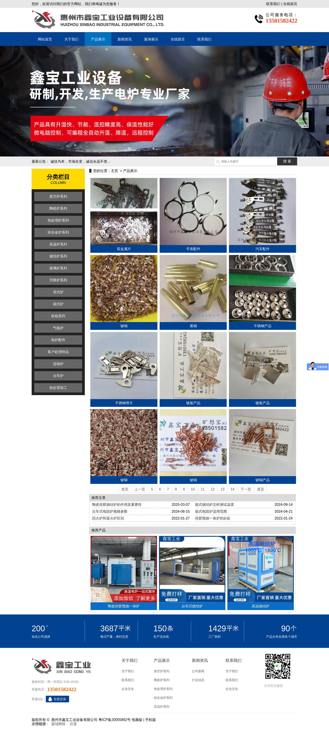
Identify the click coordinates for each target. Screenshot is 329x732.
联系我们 (273, 4)
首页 (124, 489)
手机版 (150, 720)
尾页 (260, 489)
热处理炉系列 (163, 689)
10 (193, 489)
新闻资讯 (125, 39)
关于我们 (71, 39)
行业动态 (198, 680)
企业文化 (128, 689)
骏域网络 (58, 724)
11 (203, 489)
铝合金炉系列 (163, 697)
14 (232, 489)
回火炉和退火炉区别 (108, 518)
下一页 (245, 489)
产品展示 (98, 39)
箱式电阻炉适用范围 (211, 511)
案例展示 (151, 39)
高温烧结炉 (260, 606)
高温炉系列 (161, 706)
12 (213, 489)
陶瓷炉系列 (161, 680)
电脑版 (137, 720)
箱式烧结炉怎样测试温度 (214, 504)
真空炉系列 (161, 671)
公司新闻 (198, 671)
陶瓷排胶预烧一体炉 (124, 606)
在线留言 (290, 4)
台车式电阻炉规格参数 (110, 511)
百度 (73, 724)
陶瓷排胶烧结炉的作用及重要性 (117, 504)
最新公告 (39, 161)
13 (222, 489)
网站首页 (45, 39)
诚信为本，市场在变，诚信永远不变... (80, 161)
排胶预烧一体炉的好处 (212, 518)
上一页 (139, 489)
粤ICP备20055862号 (115, 720)
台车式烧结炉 (192, 606)
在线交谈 (60, 699)
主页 (114, 171)
